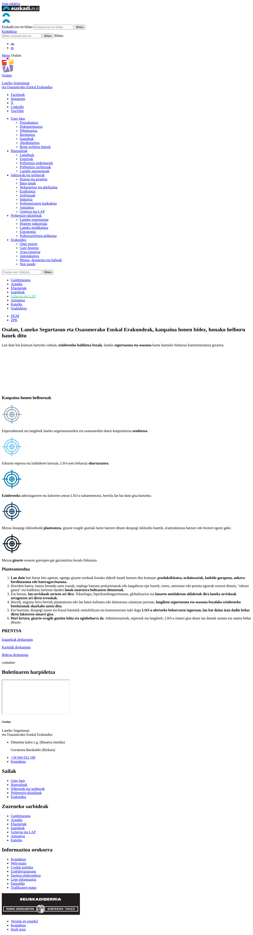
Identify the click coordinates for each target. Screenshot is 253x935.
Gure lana (18, 118)
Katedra (16, 304)
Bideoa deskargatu (15, 655)
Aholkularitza (30, 143)
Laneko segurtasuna (34, 219)
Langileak (27, 155)
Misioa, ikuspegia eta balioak (41, 260)
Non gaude (27, 264)
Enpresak (26, 159)
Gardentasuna (21, 280)
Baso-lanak (28, 183)
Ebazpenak (18, 288)
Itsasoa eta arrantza (33, 179)
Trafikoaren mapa (23, 887)
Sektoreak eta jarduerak (28, 175)
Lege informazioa (23, 879)
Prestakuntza (29, 122)
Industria (26, 199)
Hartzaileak (19, 151)
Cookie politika (22, 867)
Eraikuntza (27, 191)
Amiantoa (27, 207)
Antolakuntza (29, 256)
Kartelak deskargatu (16, 647)
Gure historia (29, 248)
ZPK (14, 320)
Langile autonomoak (34, 171)
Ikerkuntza (27, 135)
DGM (15, 316)
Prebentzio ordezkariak (36, 163)
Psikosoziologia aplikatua (38, 236)
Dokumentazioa (31, 126)
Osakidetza (19, 308)
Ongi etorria (28, 244)
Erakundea (18, 240)
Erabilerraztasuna (23, 871)
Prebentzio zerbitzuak (35, 167)
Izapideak (27, 139)
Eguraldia (18, 883)
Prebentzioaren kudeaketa (38, 203)
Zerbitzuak (27, 195)
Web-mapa (18, 863)
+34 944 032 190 (23, 757)
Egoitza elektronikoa (26, 875)
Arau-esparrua (30, 252)
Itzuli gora (18, 929)
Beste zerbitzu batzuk (35, 147)
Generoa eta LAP (32, 211)
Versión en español (24, 921)
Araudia (16, 284)
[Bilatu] (22, 35)
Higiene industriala (33, 223)
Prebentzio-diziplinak (26, 215)
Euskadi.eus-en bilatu (17, 27)
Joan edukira (11, 4)
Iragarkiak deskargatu (17, 639)
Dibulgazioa (28, 131)
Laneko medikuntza (34, 228)
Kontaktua (9, 31)
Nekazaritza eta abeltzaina (38, 187)
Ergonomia (28, 232)
